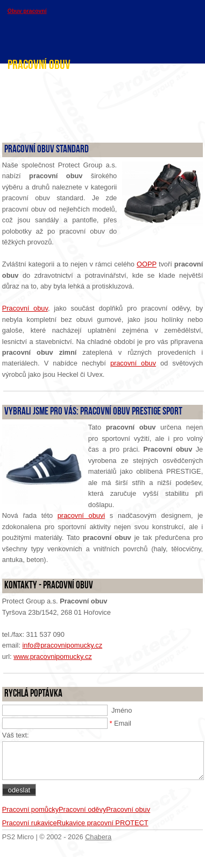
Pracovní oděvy (82, 809)
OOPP (147, 264)
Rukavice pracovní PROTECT (103, 823)
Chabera (98, 837)
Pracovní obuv (25, 308)
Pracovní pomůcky (30, 809)
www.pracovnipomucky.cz (52, 656)
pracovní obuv (133, 363)
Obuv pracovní (27, 11)
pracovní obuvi (81, 515)
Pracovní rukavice (29, 823)
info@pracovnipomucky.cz (63, 645)
